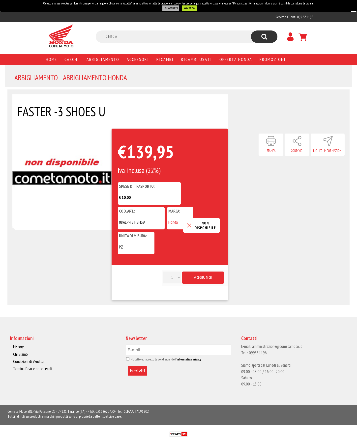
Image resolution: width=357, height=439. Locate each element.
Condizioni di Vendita (28, 361)
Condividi (297, 151)
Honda (173, 222)
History (18, 347)
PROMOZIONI (273, 59)
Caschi (71, 59)
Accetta (189, 8)
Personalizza (171, 8)
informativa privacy (189, 359)
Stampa (271, 151)
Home (51, 59)
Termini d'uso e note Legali (32, 368)
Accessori (138, 59)
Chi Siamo (20, 354)
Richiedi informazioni (327, 151)
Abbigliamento (103, 59)
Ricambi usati (196, 59)
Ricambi (165, 59)
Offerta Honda (235, 59)
